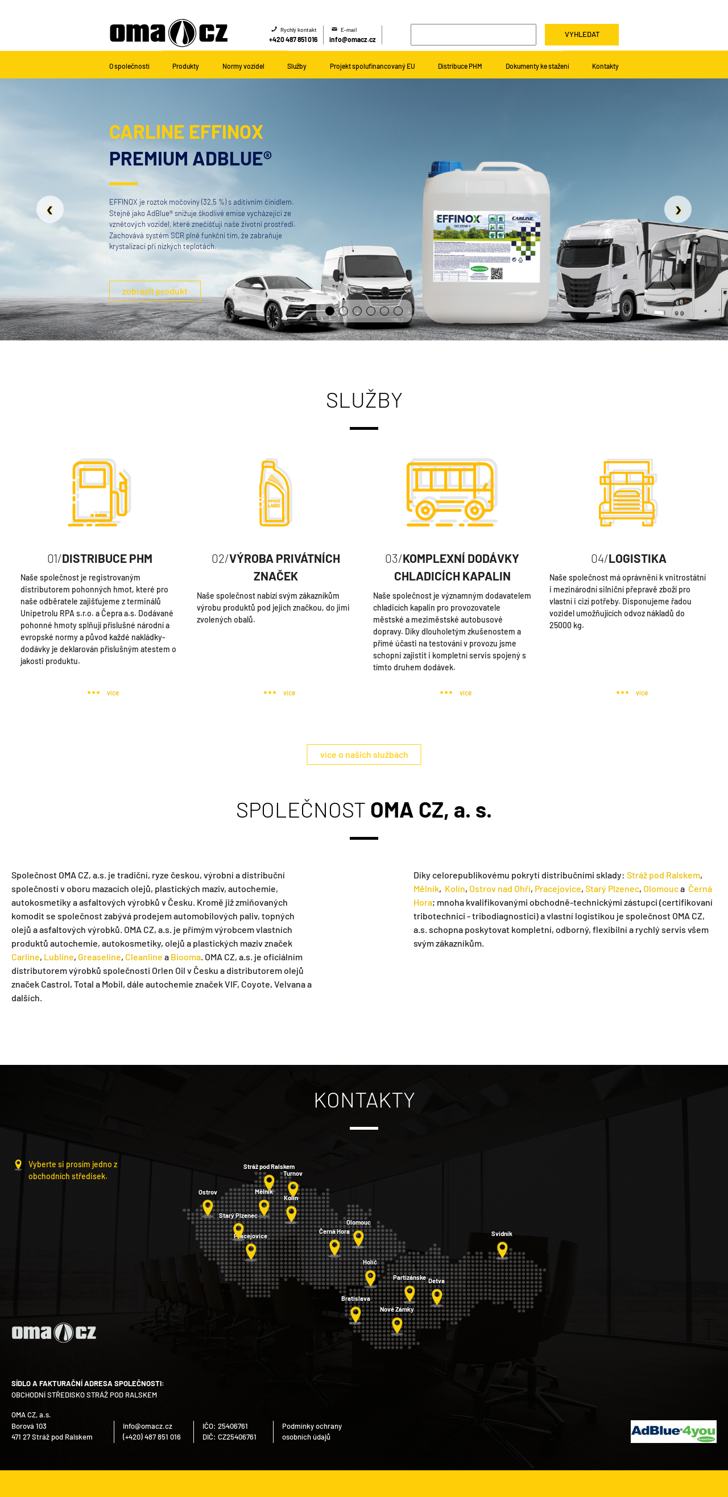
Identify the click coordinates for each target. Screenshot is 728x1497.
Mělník (426, 888)
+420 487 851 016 (293, 39)
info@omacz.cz (352, 39)
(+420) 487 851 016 (152, 1436)
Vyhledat (582, 34)
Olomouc (661, 888)
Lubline (59, 956)
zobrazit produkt (155, 290)
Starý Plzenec (612, 888)
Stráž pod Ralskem (663, 874)
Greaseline (99, 956)
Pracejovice (558, 888)
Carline (25, 956)
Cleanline (144, 956)
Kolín (455, 888)
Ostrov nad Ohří (500, 888)
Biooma (186, 956)
